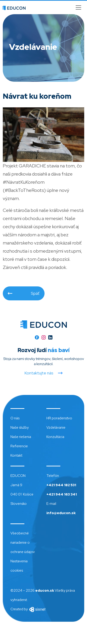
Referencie (19, 446)
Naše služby (19, 427)
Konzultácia (55, 437)
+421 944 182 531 (61, 485)
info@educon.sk (61, 513)
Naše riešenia (20, 437)
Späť (35, 293)
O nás (14, 418)
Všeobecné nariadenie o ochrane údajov (22, 542)
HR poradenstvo (59, 418)
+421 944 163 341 (61, 494)
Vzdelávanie (55, 427)
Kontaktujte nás (38, 373)
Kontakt (16, 455)
